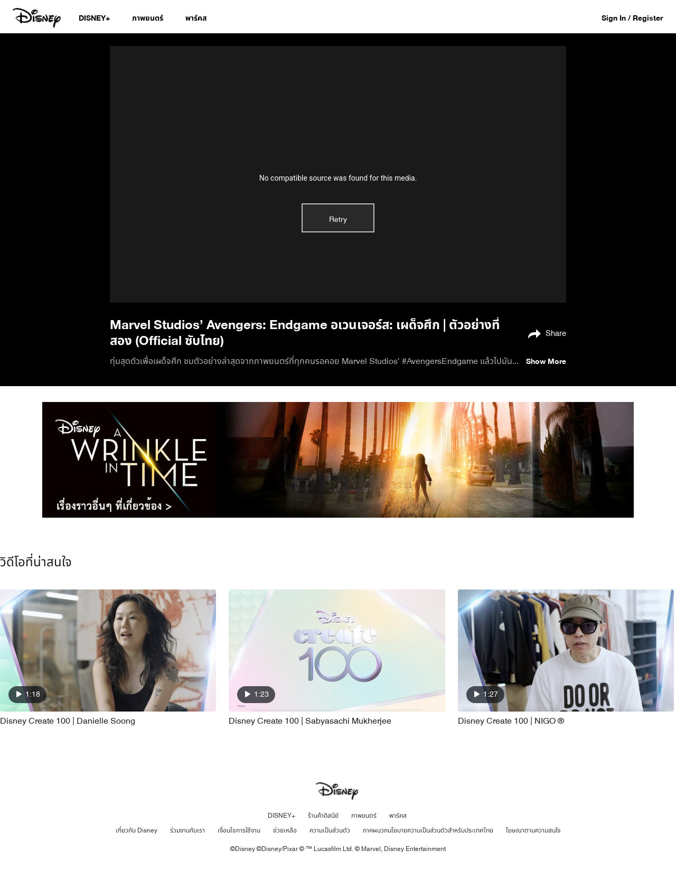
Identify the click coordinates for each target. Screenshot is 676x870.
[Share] (544, 332)
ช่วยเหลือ (285, 830)
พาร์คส (398, 815)
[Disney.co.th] (38, 18)
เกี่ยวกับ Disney (136, 830)
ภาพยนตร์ (364, 815)
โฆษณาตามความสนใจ (533, 830)
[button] (637, 17)
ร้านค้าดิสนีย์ (323, 815)
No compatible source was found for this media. (338, 178)
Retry (338, 219)
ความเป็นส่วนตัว (329, 830)
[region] (338, 174)
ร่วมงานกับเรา (187, 830)
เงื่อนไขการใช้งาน (239, 830)
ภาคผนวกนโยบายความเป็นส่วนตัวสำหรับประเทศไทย (428, 830)
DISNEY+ (281, 815)
